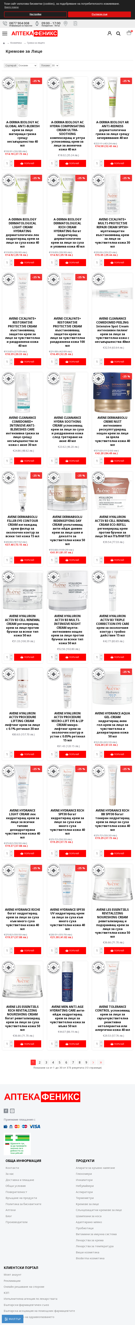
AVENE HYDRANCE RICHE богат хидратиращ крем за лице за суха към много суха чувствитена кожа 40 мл (22, 917)
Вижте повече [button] (11, 7)
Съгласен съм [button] (99, 14)
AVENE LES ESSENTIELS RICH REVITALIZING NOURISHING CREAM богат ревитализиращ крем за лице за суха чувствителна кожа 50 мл (22, 1016)
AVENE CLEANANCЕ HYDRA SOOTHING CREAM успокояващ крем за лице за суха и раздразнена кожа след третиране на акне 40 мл (67, 428)
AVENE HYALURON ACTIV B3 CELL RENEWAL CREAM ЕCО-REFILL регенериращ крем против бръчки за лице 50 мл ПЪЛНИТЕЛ (112, 525)
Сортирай (11, 65)
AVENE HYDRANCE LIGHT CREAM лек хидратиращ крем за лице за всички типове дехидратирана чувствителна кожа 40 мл (22, 822)
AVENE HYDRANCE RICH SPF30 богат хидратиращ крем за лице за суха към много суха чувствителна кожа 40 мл (67, 820)
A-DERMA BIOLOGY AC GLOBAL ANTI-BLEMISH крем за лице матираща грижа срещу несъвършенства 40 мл (22, 133)
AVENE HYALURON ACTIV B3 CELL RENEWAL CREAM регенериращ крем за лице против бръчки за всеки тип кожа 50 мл (22, 624)
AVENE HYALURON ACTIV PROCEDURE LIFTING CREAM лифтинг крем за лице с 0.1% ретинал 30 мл (22, 720)
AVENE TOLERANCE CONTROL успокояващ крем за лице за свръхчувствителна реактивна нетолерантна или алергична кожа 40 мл (112, 1016)
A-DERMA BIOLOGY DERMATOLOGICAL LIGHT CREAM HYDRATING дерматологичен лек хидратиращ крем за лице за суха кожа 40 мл (22, 232)
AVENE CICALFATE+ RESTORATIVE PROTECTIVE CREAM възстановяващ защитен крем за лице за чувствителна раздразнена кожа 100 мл (67, 331)
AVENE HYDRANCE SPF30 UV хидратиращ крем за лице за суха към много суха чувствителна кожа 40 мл (67, 917)
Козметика (16, 42)
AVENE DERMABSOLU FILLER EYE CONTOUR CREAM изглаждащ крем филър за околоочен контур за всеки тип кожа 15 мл (22, 525)
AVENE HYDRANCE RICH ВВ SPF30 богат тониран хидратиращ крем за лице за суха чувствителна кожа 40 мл (112, 818)
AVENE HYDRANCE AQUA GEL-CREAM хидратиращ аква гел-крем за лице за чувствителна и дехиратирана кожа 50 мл (112, 723)
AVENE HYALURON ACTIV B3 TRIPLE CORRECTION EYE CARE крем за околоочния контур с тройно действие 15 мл (112, 624)
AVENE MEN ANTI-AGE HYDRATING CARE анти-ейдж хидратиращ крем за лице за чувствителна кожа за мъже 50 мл (67, 1014)
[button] (131, 1)
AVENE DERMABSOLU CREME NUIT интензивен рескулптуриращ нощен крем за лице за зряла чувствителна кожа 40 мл (112, 430)
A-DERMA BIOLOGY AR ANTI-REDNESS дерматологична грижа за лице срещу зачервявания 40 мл (112, 130)
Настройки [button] (35, 14)
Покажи (45, 65)
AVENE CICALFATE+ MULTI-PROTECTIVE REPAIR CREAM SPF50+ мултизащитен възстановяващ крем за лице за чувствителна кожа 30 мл (112, 232)
